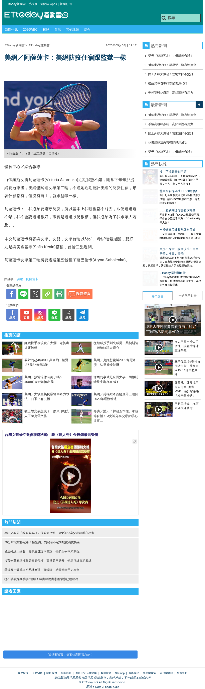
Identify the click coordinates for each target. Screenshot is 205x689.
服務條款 (134, 673)
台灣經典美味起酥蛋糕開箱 (161, 217)
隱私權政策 (149, 673)
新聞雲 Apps (48, 4)
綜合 (87, 29)
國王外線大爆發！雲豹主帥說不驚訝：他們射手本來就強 (41, 551)
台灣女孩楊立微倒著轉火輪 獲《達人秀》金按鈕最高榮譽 (51, 435)
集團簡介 (66, 673)
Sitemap (120, 673)
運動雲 (39, 15)
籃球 (57, 29)
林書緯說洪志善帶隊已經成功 (167, 142)
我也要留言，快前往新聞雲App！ (70, 654)
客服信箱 (106, 673)
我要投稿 (23, 673)
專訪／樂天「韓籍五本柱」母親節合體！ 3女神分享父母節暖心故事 (115, 416)
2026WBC (30, 29)
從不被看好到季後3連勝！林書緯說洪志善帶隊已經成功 (41, 579)
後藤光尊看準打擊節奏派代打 (167, 83)
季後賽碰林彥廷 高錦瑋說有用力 (170, 92)
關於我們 (51, 673)
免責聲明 (182, 673)
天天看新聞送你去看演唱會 (161, 202)
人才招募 (37, 673)
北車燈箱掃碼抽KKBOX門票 (161, 187)
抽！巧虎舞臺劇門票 (156, 171)
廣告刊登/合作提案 (86, 673)
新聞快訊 (11, 29)
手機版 (32, 4)
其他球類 (72, 29)
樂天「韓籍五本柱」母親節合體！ (170, 55)
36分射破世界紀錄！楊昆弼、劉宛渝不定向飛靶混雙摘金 (42, 542)
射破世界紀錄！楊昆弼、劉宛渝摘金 (172, 65)
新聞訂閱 (66, 4)
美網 (20, 279)
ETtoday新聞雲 (15, 4)
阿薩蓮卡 (32, 279)
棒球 (46, 29)
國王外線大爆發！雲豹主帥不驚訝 (170, 74)
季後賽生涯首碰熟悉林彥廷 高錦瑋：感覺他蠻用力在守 (41, 569)
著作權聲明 (166, 673)
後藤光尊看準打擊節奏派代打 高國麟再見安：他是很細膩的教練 (47, 560)
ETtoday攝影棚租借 (156, 256)
